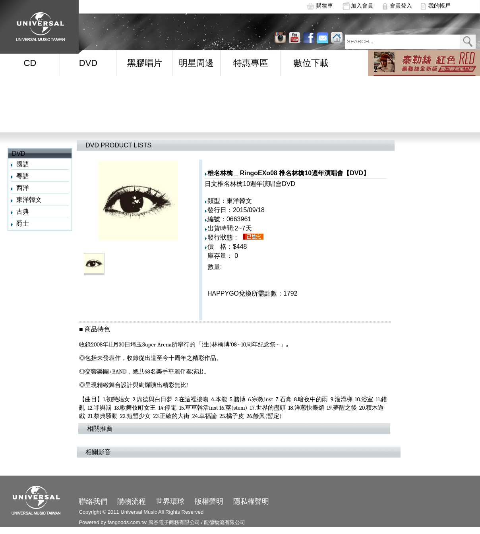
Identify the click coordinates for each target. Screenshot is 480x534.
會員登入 (401, 5)
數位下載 (311, 63)
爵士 (22, 223)
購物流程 (131, 501)
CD (30, 63)
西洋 (22, 187)
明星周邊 (196, 63)
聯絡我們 (93, 501)
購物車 (324, 5)
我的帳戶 (439, 5)
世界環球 (170, 501)
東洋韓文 (29, 199)
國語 (22, 164)
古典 (22, 211)
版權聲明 (209, 501)
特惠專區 (250, 63)
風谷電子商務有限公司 (174, 522)
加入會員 (362, 5)
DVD (88, 63)
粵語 (22, 175)
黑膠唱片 (144, 63)
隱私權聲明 (251, 501)
